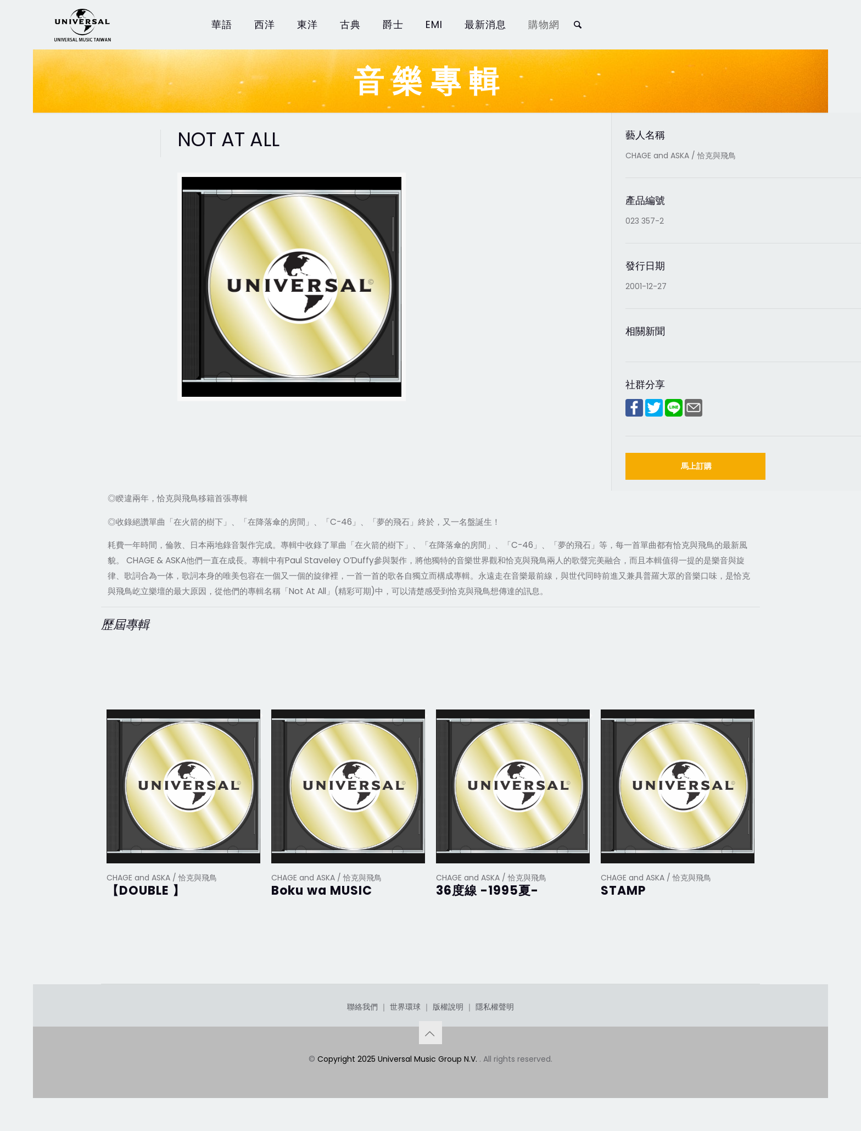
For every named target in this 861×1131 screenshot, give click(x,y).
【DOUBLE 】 (146, 890)
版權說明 (448, 1006)
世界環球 (405, 1006)
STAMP (623, 890)
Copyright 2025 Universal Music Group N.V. (398, 1059)
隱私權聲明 (495, 1006)
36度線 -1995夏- (487, 890)
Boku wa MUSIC (321, 890)
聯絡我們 (362, 1006)
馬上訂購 (696, 466)
